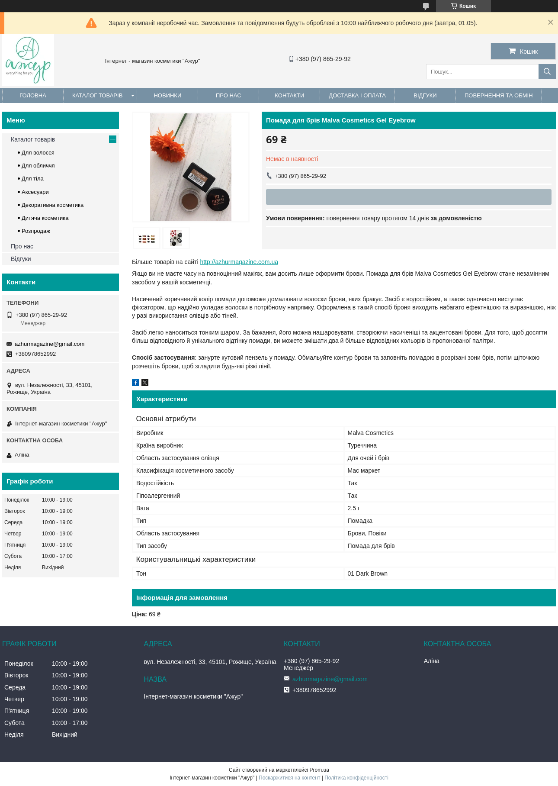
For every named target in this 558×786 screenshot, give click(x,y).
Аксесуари (35, 192)
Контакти (289, 95)
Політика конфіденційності (356, 778)
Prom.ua (319, 770)
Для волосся (38, 152)
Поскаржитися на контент (289, 778)
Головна (32, 95)
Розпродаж (36, 231)
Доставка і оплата (357, 95)
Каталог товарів (97, 95)
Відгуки (425, 95)
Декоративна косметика (52, 205)
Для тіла (33, 178)
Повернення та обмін (499, 95)
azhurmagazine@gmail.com (49, 344)
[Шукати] (547, 71)
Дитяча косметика (45, 218)
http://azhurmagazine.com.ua (239, 261)
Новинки (167, 95)
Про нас (228, 95)
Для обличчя (38, 165)
